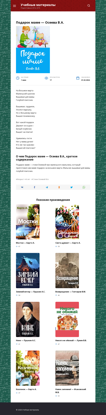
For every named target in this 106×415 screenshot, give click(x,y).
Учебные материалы (38, 5)
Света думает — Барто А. (67, 242)
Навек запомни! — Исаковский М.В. (70, 389)
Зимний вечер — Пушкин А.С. (30, 291)
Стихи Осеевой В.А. (41, 179)
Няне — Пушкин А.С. (26, 339)
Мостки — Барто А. (25, 242)
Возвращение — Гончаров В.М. (70, 291)
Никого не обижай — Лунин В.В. (71, 339)
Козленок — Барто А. (26, 387)
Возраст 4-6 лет (23, 179)
